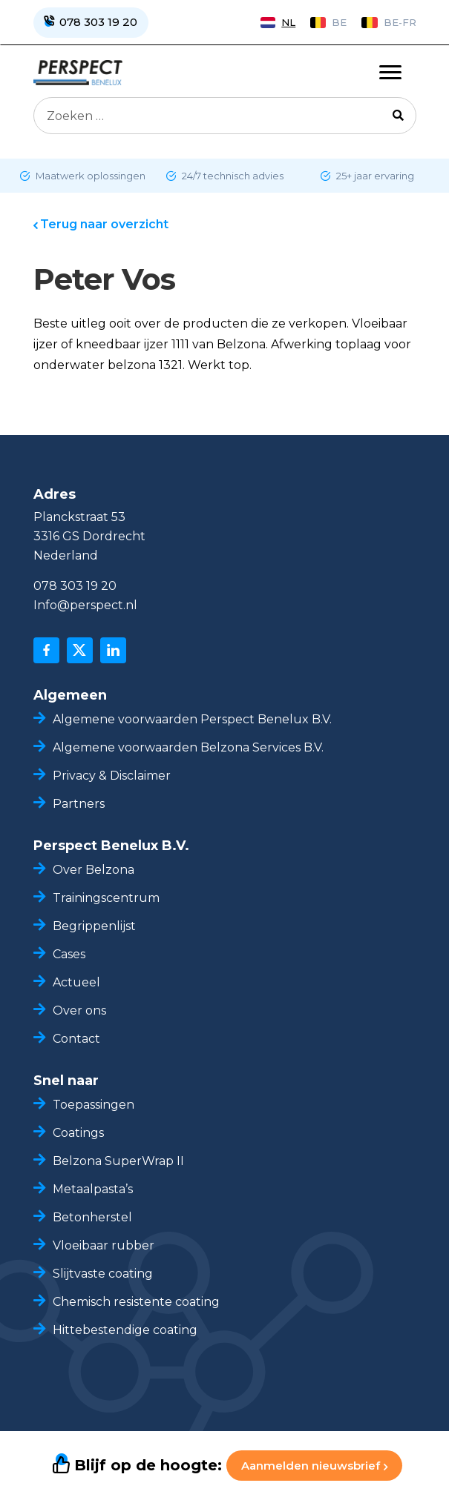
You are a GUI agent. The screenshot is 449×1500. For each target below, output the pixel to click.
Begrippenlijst (94, 926)
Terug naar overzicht (104, 224)
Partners (79, 804)
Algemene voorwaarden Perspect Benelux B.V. (192, 719)
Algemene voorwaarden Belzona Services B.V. (188, 747)
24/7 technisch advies (232, 176)
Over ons (79, 1010)
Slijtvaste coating (103, 1274)
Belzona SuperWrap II (118, 1161)
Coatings (78, 1133)
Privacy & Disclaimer (112, 776)
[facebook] (46, 650)
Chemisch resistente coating (138, 1302)
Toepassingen (93, 1105)
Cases (69, 954)
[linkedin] (113, 650)
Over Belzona (93, 870)
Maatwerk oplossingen (89, 176)
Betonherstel (92, 1217)
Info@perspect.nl (85, 605)
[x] (80, 650)
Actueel (76, 982)
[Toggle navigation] (390, 72)
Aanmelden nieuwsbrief (314, 1465)
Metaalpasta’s (93, 1189)
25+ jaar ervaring (374, 176)
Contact (76, 1039)
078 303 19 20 (75, 586)
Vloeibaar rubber (103, 1245)
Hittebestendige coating (125, 1330)
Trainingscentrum (106, 898)
